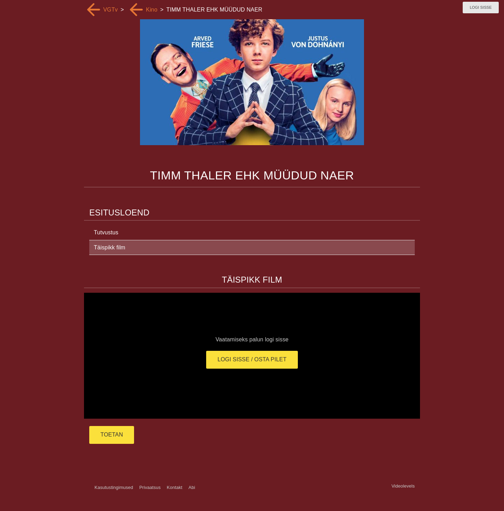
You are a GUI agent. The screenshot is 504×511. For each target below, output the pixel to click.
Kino (152, 10)
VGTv (110, 10)
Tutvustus (106, 232)
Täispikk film (109, 247)
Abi (191, 487)
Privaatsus (150, 487)
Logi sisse (481, 7)
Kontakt (174, 487)
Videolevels (403, 486)
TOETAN (111, 435)
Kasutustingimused (113, 487)
